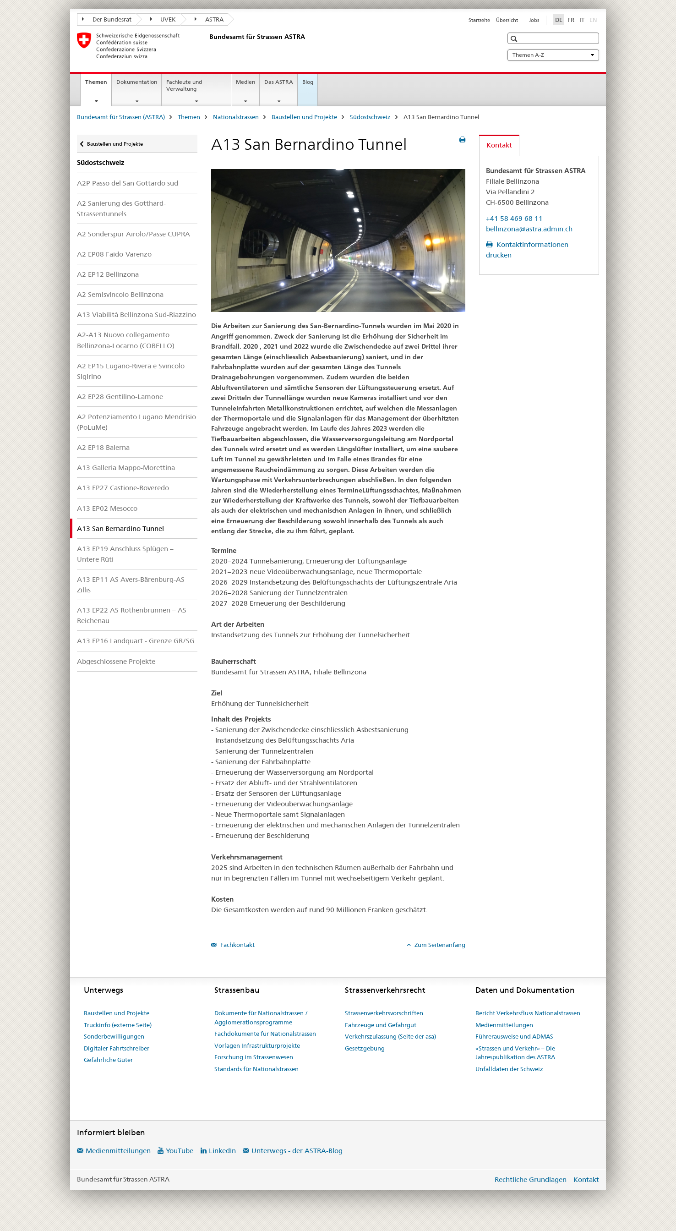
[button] (515, 38)
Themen (98, 85)
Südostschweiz (370, 116)
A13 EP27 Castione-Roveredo (123, 487)
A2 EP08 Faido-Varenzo (114, 254)
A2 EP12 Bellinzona (108, 274)
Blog (307, 81)
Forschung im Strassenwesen (253, 1057)
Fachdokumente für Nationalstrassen (265, 1033)
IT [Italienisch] (581, 19)
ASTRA (209, 19)
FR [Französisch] (570, 19)
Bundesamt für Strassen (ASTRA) (121, 116)
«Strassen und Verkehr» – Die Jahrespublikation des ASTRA (515, 1053)
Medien (245, 81)
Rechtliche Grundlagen (531, 1179)
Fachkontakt (237, 944)
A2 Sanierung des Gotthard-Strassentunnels (121, 208)
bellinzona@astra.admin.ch (529, 228)
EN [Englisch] (594, 19)
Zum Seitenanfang (439, 944)
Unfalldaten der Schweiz (509, 1068)
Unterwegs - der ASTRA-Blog (297, 1150)
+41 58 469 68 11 (514, 218)
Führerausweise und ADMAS (514, 1036)
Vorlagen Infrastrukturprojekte (257, 1045)
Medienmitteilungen (504, 1025)
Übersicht (507, 20)
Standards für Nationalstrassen (256, 1068)
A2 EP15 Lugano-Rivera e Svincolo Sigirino (131, 371)
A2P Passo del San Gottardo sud (127, 183)
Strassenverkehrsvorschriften (384, 1013)
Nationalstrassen (236, 116)
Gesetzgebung (365, 1048)
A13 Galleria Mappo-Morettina (126, 467)
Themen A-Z (553, 55)
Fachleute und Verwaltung (184, 85)
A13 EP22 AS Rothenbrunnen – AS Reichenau (131, 615)
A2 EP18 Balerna (103, 447)
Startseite (479, 20)
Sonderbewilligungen (114, 1036)
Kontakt (586, 1179)
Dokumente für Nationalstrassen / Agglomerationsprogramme (261, 1017)
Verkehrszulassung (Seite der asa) (390, 1036)
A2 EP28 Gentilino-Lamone (120, 396)
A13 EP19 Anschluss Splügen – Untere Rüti (125, 554)
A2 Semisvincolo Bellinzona (120, 294)
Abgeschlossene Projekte (116, 661)
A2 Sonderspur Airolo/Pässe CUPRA (133, 234)
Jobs (534, 20)
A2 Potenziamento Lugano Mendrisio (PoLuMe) (136, 422)
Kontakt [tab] (499, 145)
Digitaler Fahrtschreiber (116, 1048)
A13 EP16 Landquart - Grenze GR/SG (136, 640)
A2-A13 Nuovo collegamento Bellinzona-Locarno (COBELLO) (125, 340)
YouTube (179, 1150)
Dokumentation (136, 81)
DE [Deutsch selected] (558, 19)
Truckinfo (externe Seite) (118, 1025)
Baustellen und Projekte (304, 116)
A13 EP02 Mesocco (107, 508)
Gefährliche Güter (108, 1059)
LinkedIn (222, 1150)
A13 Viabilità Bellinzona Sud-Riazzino (136, 314)
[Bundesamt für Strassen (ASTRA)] (207, 45)
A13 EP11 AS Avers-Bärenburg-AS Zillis (131, 584)
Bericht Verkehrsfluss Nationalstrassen (527, 1013)
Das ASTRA (278, 81)
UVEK (163, 19)
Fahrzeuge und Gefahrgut (380, 1025)
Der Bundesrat (106, 19)
